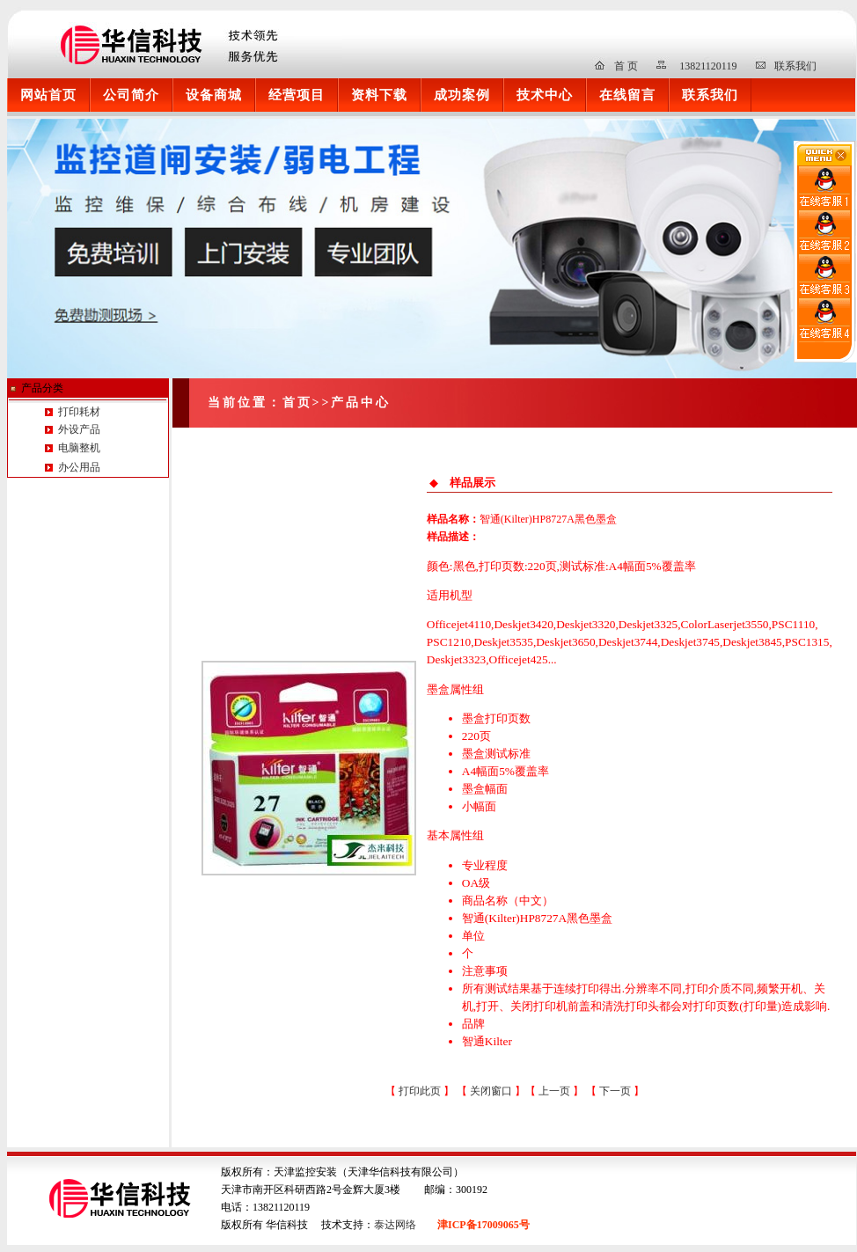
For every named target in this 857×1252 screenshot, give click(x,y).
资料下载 (379, 94)
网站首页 (48, 94)
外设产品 (77, 429)
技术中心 (544, 94)
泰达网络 (395, 1225)
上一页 (555, 1091)
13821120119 (707, 66)
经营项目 (296, 94)
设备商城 (214, 94)
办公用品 (79, 467)
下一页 (616, 1091)
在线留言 (627, 94)
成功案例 (462, 94)
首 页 (626, 66)
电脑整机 (79, 448)
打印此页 (420, 1091)
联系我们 (795, 66)
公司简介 (131, 94)
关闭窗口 (491, 1091)
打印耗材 (77, 412)
